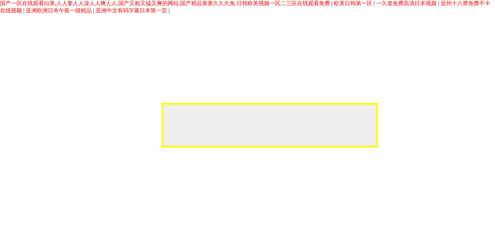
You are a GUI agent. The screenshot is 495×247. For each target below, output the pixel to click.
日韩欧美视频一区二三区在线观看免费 (283, 3)
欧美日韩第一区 (354, 3)
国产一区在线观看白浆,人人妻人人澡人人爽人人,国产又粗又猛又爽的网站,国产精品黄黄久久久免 (117, 3)
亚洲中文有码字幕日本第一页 (132, 10)
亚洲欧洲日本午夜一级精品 (59, 10)
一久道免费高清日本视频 (407, 3)
